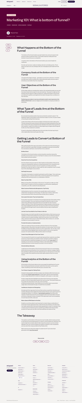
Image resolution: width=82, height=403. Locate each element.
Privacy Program (62, 400)
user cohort (53, 240)
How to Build (11, 15)
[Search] (67, 5)
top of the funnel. (34, 330)
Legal (58, 400)
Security (67, 400)
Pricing (34, 1)
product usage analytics (33, 274)
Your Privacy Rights (72, 400)
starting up (29, 24)
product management (22, 24)
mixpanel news (14, 24)
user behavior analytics (44, 293)
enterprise (9, 24)
